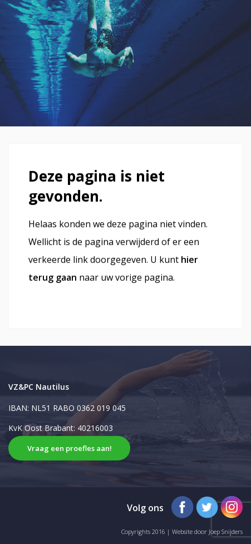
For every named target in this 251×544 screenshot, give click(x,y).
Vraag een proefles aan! (69, 448)
